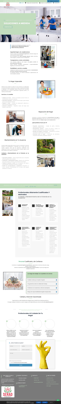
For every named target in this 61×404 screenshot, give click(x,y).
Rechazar (44, 402)
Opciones (51, 402)
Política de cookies (50, 380)
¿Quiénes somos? (49, 378)
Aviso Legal (48, 385)
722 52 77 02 (12, 1)
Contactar (8, 27)
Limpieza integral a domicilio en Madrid (19, 20)
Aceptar (38, 402)
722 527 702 (36, 380)
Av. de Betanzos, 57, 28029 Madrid (23, 386)
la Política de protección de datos (20, 362)
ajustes (32, 402)
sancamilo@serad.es (38, 382)
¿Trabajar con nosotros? (51, 381)
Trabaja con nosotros (53, 1)
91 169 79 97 (6, 1)
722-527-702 (32, 186)
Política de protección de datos (52, 383)
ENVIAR (20, 365)
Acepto (18, 362)
